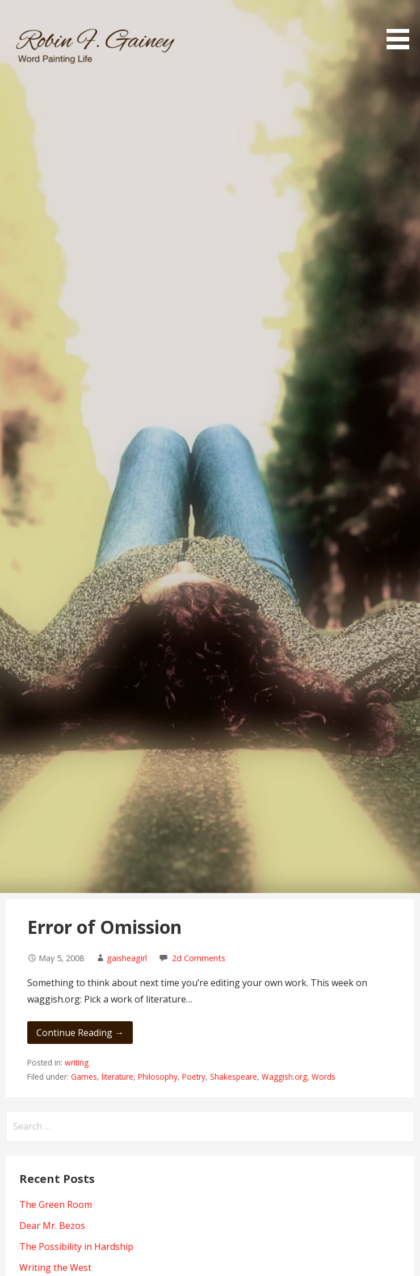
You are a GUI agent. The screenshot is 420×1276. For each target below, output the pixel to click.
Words (323, 1076)
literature (117, 1076)
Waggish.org (284, 1076)
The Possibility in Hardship (76, 1246)
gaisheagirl (127, 958)
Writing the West (55, 1267)
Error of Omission (104, 927)
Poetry (193, 1076)
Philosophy (158, 1076)
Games (84, 1076)
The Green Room (55, 1204)
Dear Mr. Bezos (52, 1225)
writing (77, 1062)
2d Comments (198, 958)
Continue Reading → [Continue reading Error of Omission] (80, 1032)
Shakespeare (233, 1076)
